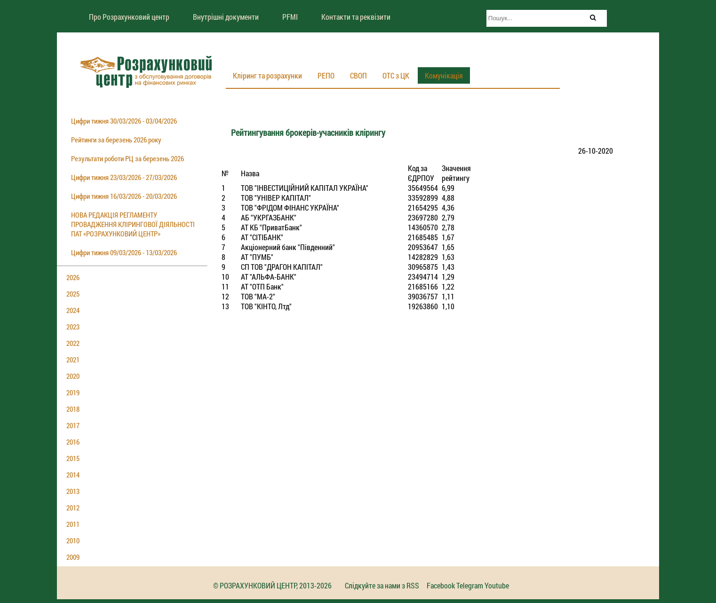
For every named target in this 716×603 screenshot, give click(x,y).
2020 (73, 376)
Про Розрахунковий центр (129, 17)
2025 (73, 293)
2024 (73, 310)
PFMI (290, 17)
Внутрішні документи (226, 17)
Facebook (441, 585)
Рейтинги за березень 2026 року (116, 139)
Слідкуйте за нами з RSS (382, 585)
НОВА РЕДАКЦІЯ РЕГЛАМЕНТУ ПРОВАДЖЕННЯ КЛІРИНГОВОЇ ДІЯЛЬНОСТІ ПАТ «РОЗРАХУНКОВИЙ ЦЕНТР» (133, 224)
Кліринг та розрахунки (267, 75)
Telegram (469, 585)
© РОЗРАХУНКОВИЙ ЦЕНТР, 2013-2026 (272, 585)
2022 (73, 343)
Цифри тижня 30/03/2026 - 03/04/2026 (124, 120)
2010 (73, 540)
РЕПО (326, 75)
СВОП (358, 75)
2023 (73, 326)
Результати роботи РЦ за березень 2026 (127, 158)
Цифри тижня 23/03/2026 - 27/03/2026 (124, 177)
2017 (73, 425)
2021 (73, 359)
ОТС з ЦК (395, 75)
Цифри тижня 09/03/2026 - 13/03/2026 (124, 252)
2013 (73, 491)
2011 (73, 524)
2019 (73, 392)
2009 (73, 557)
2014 (73, 474)
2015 (73, 458)
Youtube (497, 585)
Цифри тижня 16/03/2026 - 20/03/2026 (124, 196)
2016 (73, 441)
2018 (73, 409)
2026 (73, 277)
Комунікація (444, 75)
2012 (73, 507)
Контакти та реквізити (355, 17)
